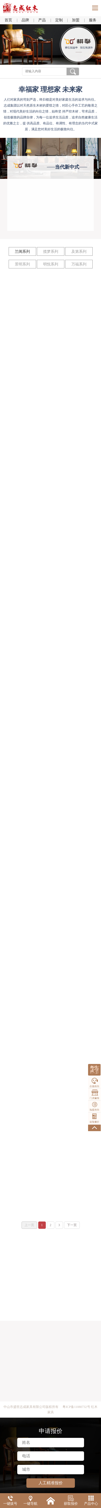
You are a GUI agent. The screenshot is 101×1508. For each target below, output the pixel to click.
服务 (92, 20)
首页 (8, 20)
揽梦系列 (50, 252)
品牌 (25, 20)
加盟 (75, 20)
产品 (42, 20)
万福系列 (78, 264)
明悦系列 (50, 264)
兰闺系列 (22, 252)
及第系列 (78, 252)
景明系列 (22, 264)
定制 (59, 20)
